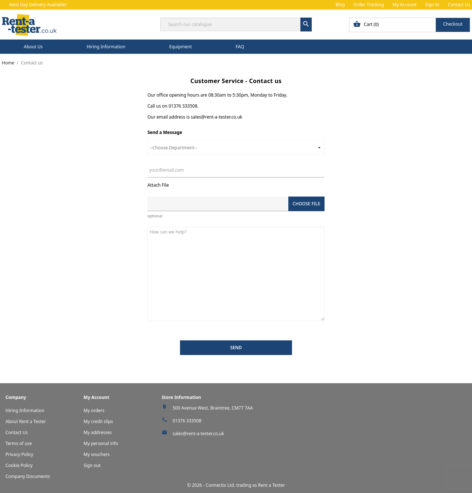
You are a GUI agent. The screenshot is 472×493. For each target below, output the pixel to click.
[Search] (235, 24)
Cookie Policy (19, 465)
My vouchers (96, 454)
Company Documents (27, 476)
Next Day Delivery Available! (38, 4)
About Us (33, 47)
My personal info (100, 443)
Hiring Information (106, 47)
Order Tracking (368, 4)
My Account (405, 4)
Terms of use (18, 443)
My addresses (97, 432)
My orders (93, 410)
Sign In (432, 4)
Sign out (92, 465)
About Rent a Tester (25, 421)
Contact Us (459, 4)
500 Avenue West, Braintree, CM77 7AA (213, 408)
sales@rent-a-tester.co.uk (198, 433)
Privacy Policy (19, 454)
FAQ (240, 47)
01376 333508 (187, 421)
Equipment (180, 47)
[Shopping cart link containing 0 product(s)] (409, 25)
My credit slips (98, 421)
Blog (340, 4)
